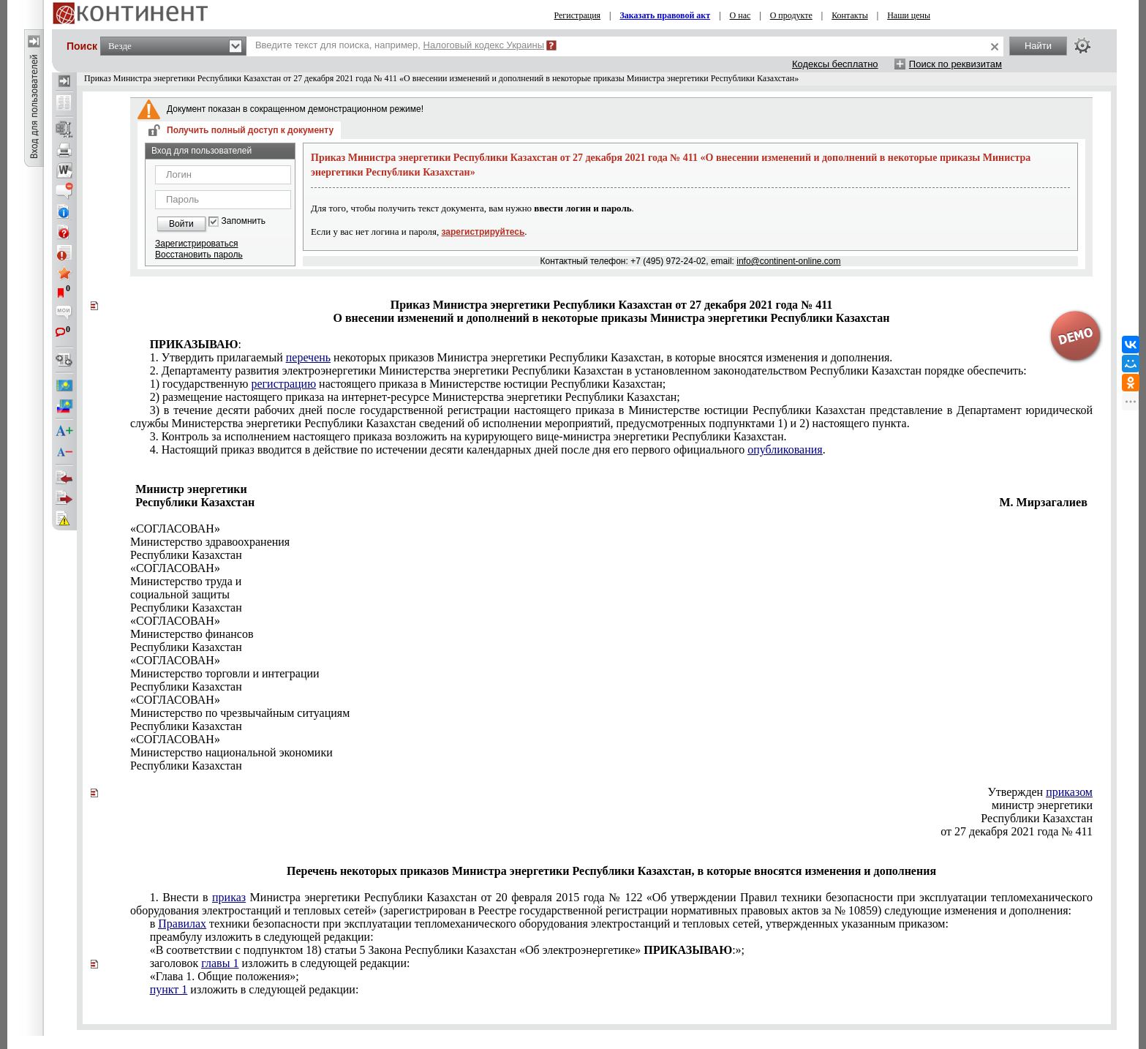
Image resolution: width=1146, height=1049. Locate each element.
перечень (308, 357)
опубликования (785, 449)
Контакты (850, 15)
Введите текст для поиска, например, (399, 45)
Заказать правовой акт (665, 15)
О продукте (791, 15)
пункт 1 (169, 989)
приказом (1069, 792)
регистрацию (283, 383)
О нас (740, 15)
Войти (181, 224)
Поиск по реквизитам (955, 64)
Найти (1038, 45)
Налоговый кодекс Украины (484, 45)
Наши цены (908, 15)
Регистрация (577, 15)
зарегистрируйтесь (483, 232)
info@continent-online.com (788, 261)
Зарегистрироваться (196, 243)
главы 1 (219, 963)
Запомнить (243, 221)
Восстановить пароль (199, 254)
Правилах (182, 923)
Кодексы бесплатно (835, 64)
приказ (229, 897)
